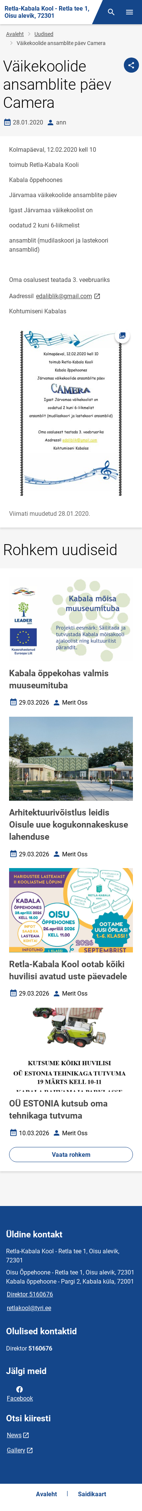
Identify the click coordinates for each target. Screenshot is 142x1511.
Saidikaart (92, 1494)
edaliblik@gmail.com (68, 296)
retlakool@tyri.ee (29, 1308)
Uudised (43, 34)
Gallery (16, 1450)
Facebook (20, 1393)
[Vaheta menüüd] (129, 12)
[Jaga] (131, 65)
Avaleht (15, 34)
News (14, 1435)
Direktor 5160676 (30, 1294)
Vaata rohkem (71, 1154)
